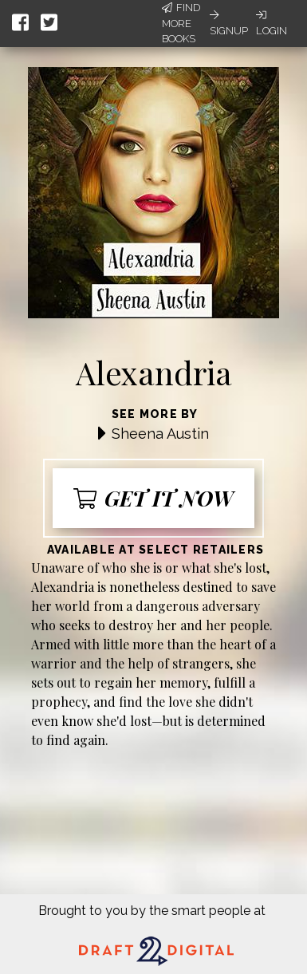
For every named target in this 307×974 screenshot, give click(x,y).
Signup (229, 23)
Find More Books (181, 23)
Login (271, 23)
